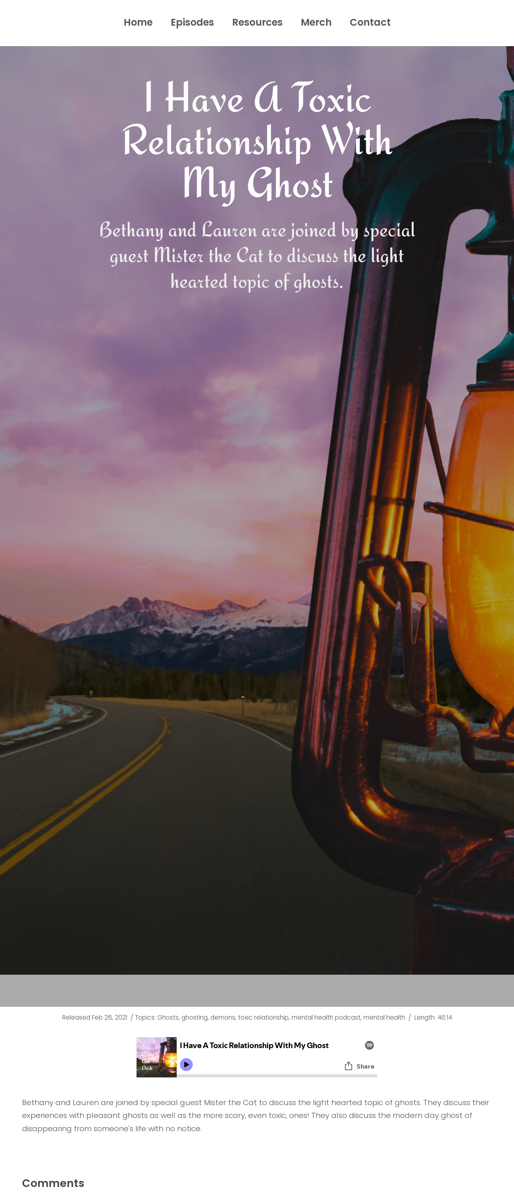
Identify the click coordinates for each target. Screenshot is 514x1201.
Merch (316, 22)
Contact (370, 22)
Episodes (192, 22)
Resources (257, 22)
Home (138, 22)
